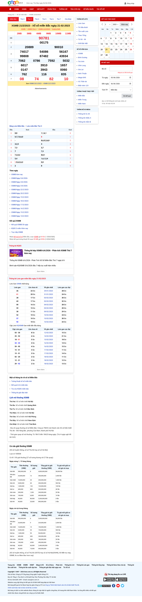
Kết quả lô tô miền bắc (19, 385)
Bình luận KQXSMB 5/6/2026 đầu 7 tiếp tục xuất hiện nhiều (33, 266)
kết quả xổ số (18, 237)
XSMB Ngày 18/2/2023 (19, 201)
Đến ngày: (105, 84)
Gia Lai (80, 69)
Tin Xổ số (101, 9)
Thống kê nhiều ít (84, 118)
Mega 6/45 (82, 77)
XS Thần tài (82, 81)
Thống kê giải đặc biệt (19, 393)
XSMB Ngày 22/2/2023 (19, 190)
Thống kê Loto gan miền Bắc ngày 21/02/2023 (27, 279)
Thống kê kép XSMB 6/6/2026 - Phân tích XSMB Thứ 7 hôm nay (48, 251)
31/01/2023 (48, 294)
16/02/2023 (48, 343)
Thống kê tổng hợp (98, 565)
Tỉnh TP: (105, 90)
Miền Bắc (81, 96)
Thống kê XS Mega (83, 109)
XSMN (24, 9)
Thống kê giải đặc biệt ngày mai (50, 567)
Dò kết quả (127, 96)
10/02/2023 (48, 315)
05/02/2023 (48, 308)
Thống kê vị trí (69, 565)
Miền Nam (82, 104)
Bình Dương (82, 57)
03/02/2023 (48, 298)
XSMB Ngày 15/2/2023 (19, 212)
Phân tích (51, 9)
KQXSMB (20, 326)
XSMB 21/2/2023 (44, 29)
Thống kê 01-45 (84, 114)
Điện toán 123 (83, 85)
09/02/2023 (48, 312)
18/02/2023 (48, 357)
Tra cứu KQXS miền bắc (20, 389)
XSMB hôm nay (17, 174)
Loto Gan (81, 23)
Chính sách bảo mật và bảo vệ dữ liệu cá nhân (22, 588)
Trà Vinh (81, 61)
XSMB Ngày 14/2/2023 (19, 216)
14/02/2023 (48, 336)
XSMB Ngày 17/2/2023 (19, 205)
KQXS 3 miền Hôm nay (19, 228)
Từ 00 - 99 (82, 39)
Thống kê (63, 9)
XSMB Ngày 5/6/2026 (19, 178)
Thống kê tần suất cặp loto (28, 567)
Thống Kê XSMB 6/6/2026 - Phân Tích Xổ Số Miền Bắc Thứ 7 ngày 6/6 (37, 260)
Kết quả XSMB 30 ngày (19, 225)
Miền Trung (82, 100)
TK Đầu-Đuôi (83, 27)
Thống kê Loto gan (83, 565)
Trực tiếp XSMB (17, 232)
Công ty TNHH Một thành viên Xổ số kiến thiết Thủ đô (62, 585)
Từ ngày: (105, 78)
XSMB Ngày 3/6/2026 (19, 186)
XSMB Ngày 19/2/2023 (19, 197)
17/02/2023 (48, 350)
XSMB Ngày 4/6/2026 (19, 182)
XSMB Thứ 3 (31, 29)
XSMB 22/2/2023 (49, 83)
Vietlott (40, 9)
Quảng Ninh (56, 29)
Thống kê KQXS (15, 246)
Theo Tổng (82, 35)
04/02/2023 (48, 305)
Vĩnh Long (82, 65)
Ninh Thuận (82, 73)
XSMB (16, 9)
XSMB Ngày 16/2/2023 (19, 208)
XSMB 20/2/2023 (35, 83)
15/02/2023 (48, 340)
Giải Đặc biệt (83, 43)
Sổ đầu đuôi (88, 9)
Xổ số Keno (50, 565)
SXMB (19, 284)
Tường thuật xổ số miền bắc (21, 381)
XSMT (32, 9)
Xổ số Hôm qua (82, 49)
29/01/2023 (48, 291)
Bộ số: (104, 69)
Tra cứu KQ (75, 9)
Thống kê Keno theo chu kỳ (116, 565)
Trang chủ (11, 565)
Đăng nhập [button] (129, 3)
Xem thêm (40, 271)
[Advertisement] (41, 105)
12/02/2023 (48, 333)
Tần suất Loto (83, 31)
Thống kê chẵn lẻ (84, 122)
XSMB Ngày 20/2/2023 (19, 193)
